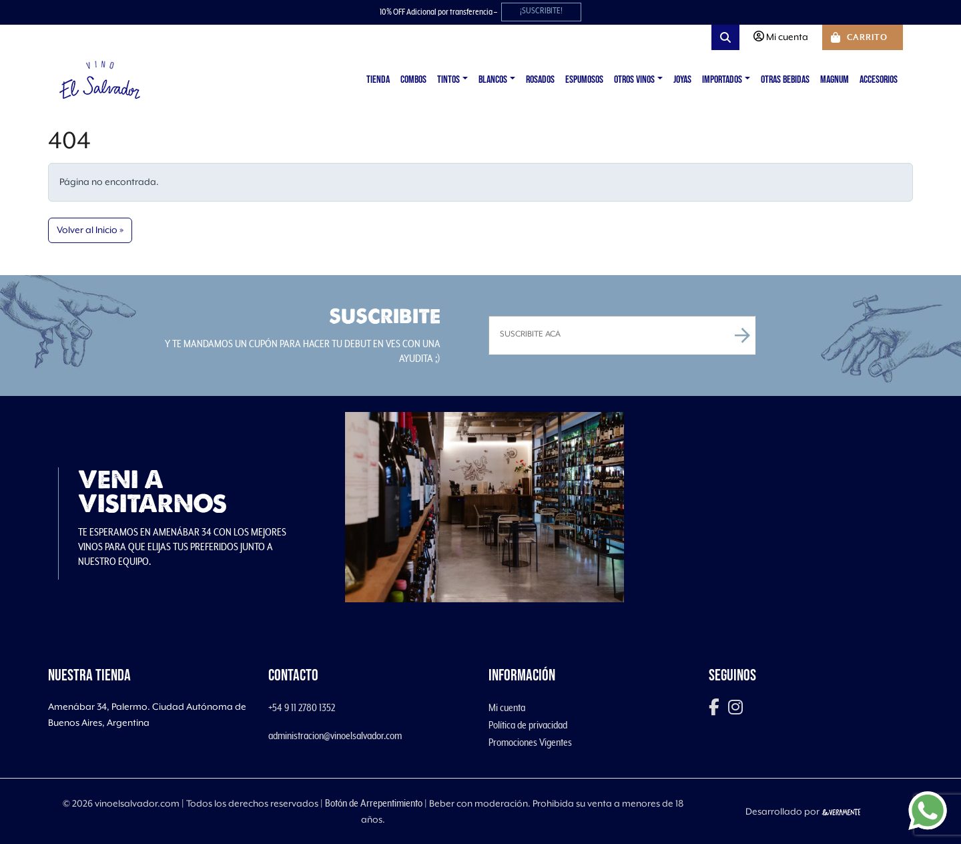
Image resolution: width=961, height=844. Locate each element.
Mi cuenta (507, 708)
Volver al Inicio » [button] (90, 230)
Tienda (378, 79)
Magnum (834, 79)
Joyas (682, 79)
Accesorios (879, 79)
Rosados (540, 79)
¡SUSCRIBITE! (541, 11)
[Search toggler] (725, 37)
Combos (413, 79)
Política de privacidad (528, 725)
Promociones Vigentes (530, 742)
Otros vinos (634, 79)
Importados (722, 79)
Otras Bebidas (785, 79)
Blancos (492, 79)
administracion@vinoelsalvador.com (335, 736)
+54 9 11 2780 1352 (301, 708)
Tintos (448, 79)
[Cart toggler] (862, 37)
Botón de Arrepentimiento (373, 803)
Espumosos (584, 79)
